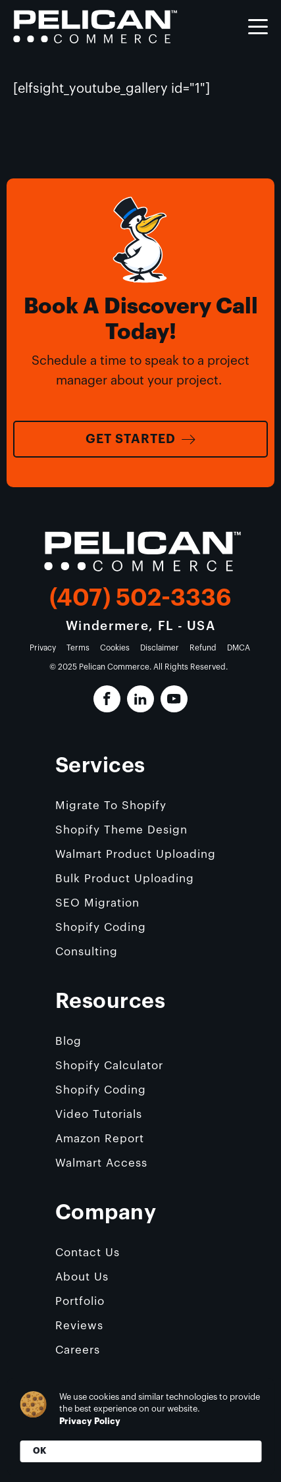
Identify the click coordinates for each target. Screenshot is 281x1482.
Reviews (79, 1325)
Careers (77, 1350)
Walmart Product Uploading (135, 854)
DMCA (238, 648)
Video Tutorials (98, 1114)
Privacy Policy (89, 1421)
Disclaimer (159, 648)
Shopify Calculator (109, 1065)
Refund (203, 648)
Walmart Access (101, 1163)
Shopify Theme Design (121, 829)
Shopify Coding (100, 927)
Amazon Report (99, 1138)
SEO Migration (97, 903)
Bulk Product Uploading (124, 878)
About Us (82, 1277)
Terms (77, 648)
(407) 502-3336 (140, 598)
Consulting (86, 951)
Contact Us (87, 1252)
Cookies (115, 648)
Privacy (43, 648)
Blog (68, 1041)
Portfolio (80, 1301)
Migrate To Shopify (110, 805)
